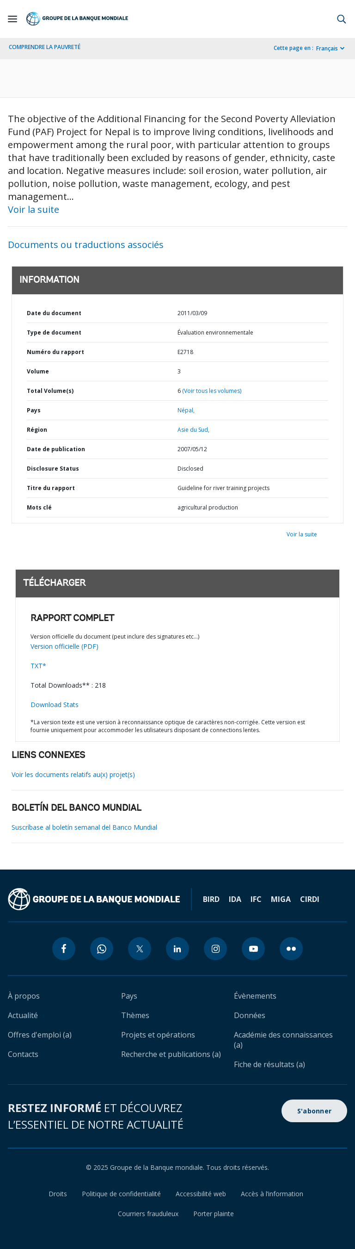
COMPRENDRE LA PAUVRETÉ (44, 47)
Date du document (54, 313)
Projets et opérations (158, 1035)
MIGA (281, 899)
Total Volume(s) (50, 391)
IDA (235, 899)
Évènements (255, 996)
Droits (58, 1193)
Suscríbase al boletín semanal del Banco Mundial (84, 827)
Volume (38, 371)
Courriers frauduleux (148, 1213)
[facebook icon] (63, 948)
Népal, (186, 410)
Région (37, 430)
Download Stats (55, 704)
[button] (341, 19)
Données (249, 1015)
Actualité (23, 1015)
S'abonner (314, 1110)
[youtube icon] (253, 948)
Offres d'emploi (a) (40, 1035)
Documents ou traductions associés (86, 244)
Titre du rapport (51, 488)
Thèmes (135, 1015)
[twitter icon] (139, 948)
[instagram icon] (215, 948)
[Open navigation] (12, 19)
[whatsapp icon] (101, 948)
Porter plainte (213, 1213)
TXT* (38, 665)
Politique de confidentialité (121, 1193)
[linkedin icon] (177, 948)
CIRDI (309, 899)
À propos (24, 996)
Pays (34, 410)
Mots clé (39, 507)
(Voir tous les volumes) (211, 391)
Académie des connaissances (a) (283, 1040)
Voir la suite (33, 209)
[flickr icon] (291, 948)
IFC (256, 899)
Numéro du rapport (55, 352)
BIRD (211, 899)
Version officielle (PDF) (64, 646)
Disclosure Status (53, 468)
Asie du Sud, (193, 430)
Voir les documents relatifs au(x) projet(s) (73, 774)
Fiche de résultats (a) (269, 1064)
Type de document (54, 332)
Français (327, 48)
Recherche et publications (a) (171, 1054)
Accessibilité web (201, 1193)
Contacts (23, 1054)
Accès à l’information (272, 1193)
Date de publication (56, 449)
